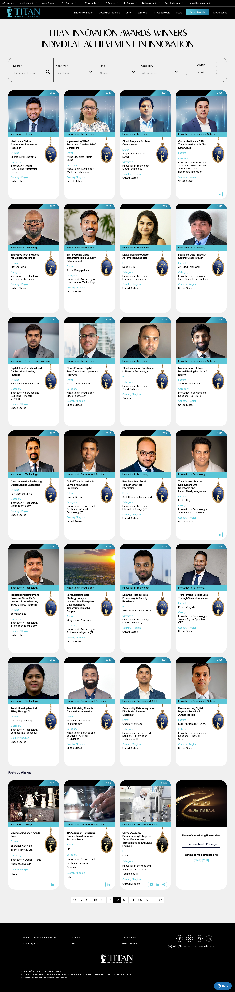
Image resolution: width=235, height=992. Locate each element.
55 (140, 900)
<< (74, 900)
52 (117, 900)
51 (110, 900)
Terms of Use (94, 975)
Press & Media (162, 12)
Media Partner (129, 938)
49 (95, 900)
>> (160, 900)
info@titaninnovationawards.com (193, 946)
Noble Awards (151, 3)
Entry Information (83, 12)
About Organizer (31, 943)
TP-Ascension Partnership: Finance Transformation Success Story (81, 836)
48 (87, 900)
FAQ (74, 943)
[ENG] (197, 860)
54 (132, 900)
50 (102, 900)
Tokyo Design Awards (199, 3)
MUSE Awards (28, 3)
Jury (128, 12)
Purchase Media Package (201, 844)
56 (147, 900)
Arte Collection (174, 3)
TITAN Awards (90, 3)
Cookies (129, 975)
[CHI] (205, 860)
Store (179, 12)
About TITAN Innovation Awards (39, 938)
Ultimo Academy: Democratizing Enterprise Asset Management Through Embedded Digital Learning (137, 839)
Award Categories (109, 12)
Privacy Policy (107, 975)
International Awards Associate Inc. (51, 978)
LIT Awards (130, 3)
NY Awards (111, 3)
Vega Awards (49, 3)
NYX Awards (68, 3)
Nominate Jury (129, 943)
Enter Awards (197, 12)
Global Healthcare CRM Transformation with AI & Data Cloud (192, 144)
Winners (142, 12)
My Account (220, 12)
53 (124, 900)
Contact (76, 938)
